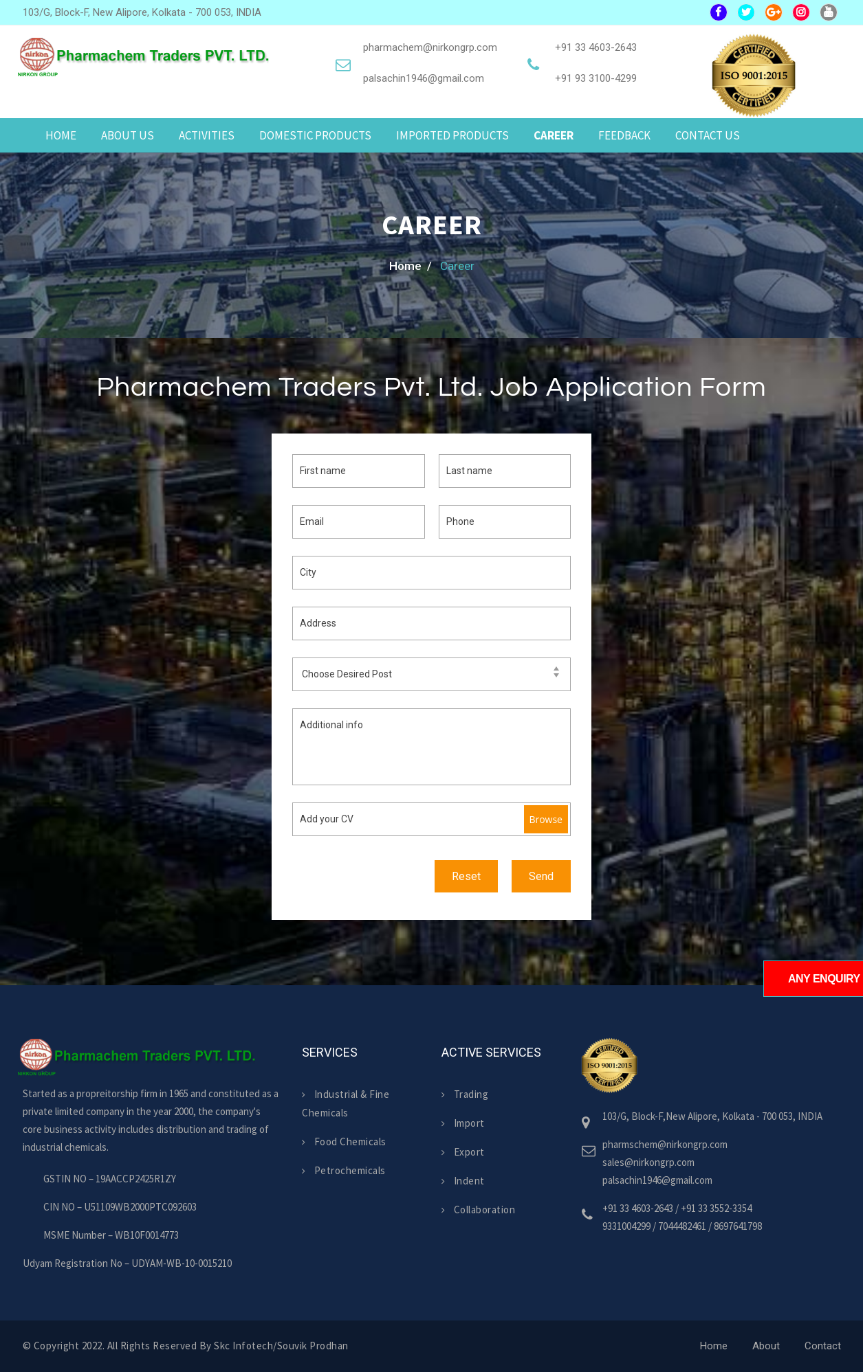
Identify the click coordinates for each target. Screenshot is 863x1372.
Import (463, 1122)
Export (463, 1151)
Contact (823, 1346)
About (766, 1346)
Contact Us (707, 135)
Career (553, 135)
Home (60, 135)
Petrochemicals (344, 1170)
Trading (464, 1094)
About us (127, 135)
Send (541, 876)
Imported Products (452, 135)
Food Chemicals (344, 1141)
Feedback (624, 135)
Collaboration (478, 1209)
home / (410, 266)
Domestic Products (315, 135)
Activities (206, 135)
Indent (463, 1180)
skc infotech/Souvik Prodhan (281, 1345)
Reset (466, 876)
